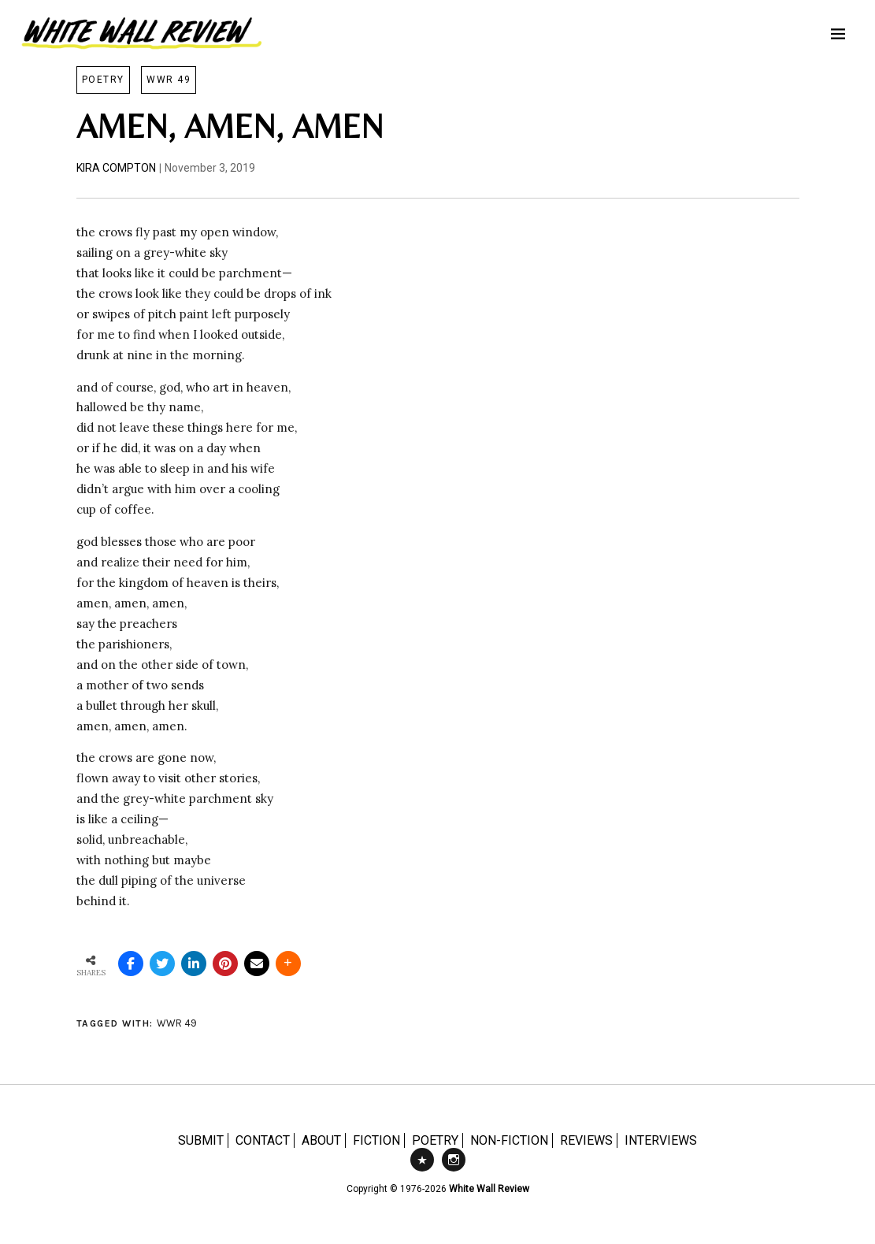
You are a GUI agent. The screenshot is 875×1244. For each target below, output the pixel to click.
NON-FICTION (509, 1140)
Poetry (103, 79)
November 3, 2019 (210, 168)
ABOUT (321, 1140)
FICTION (376, 1140)
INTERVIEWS (661, 1140)
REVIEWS (586, 1140)
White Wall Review (489, 1188)
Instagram (453, 1171)
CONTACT (262, 1140)
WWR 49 (168, 79)
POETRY (435, 1140)
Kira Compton (116, 168)
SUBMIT (201, 1140)
